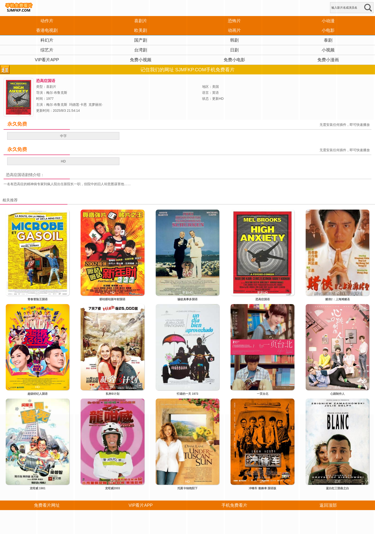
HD (63, 161)
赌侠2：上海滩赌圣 (337, 299)
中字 (63, 136)
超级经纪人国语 (38, 393)
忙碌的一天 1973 (187, 393)
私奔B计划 (112, 393)
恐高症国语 (15, 175)
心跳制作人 (337, 393)
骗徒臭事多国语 (187, 299)
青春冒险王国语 (38, 299)
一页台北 (262, 393)
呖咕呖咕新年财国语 (112, 299)
